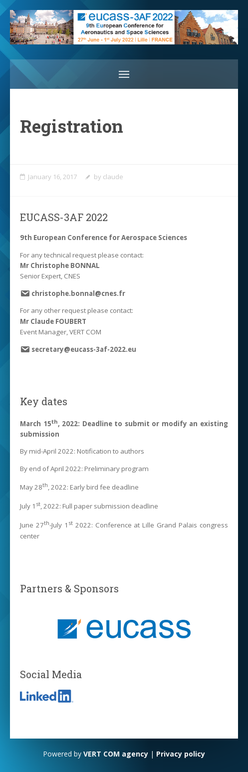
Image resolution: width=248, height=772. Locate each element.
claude (113, 176)
